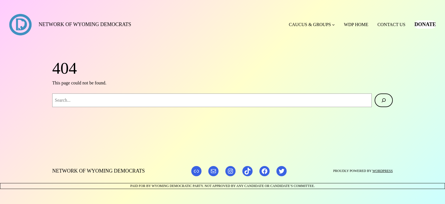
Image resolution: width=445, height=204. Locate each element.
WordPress (382, 171)
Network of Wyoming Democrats (85, 24)
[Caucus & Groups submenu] (333, 24)
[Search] (384, 100)
